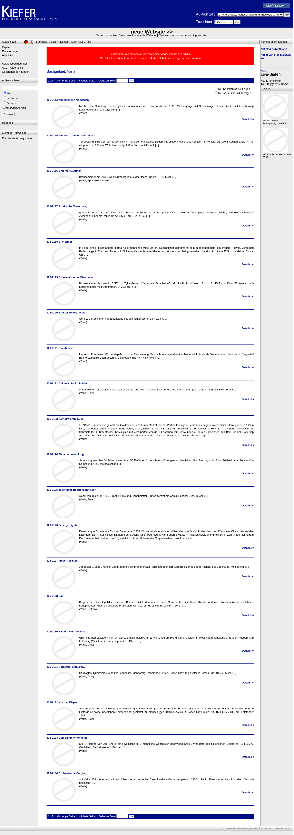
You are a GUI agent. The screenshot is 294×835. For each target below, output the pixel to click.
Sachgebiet (12, 103)
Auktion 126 (9, 41)
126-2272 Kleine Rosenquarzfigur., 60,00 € (275, 121)
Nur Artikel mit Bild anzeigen (234, 93)
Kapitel (6, 47)
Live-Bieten (271, 74)
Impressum (266, 828)
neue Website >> (152, 32)
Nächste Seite (87, 80)
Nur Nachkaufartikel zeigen (234, 88)
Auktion (53, 41)
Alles (9, 93)
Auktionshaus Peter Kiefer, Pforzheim (242, 828)
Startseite (41, 41)
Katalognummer (14, 98)
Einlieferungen (10, 51)
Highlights (8, 55)
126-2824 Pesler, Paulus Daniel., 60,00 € (278, 154)
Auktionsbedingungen (15, 63)
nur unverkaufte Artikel (16, 108)
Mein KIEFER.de (81, 41)
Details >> (248, 119)
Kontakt (64, 41)
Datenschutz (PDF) (281, 828)
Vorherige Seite (66, 80)
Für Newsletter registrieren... (19, 138)
